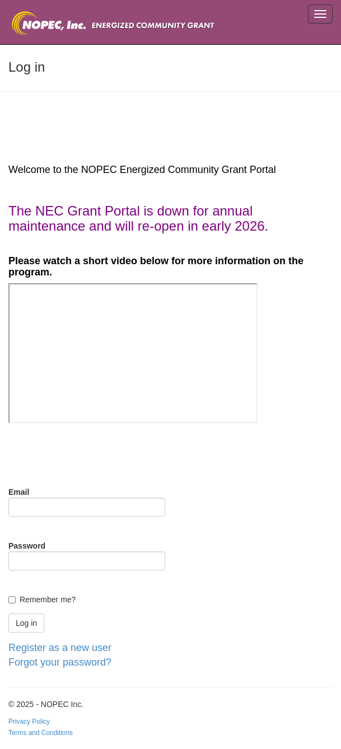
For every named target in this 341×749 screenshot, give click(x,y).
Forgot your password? (59, 662)
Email (18, 492)
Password (26, 545)
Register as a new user (59, 647)
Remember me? (48, 599)
